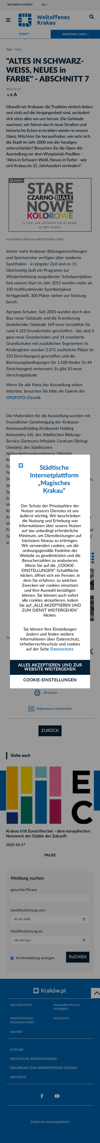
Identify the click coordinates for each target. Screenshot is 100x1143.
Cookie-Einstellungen (50, 680)
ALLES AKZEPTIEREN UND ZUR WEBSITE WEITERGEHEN (50, 667)
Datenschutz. (62, 649)
